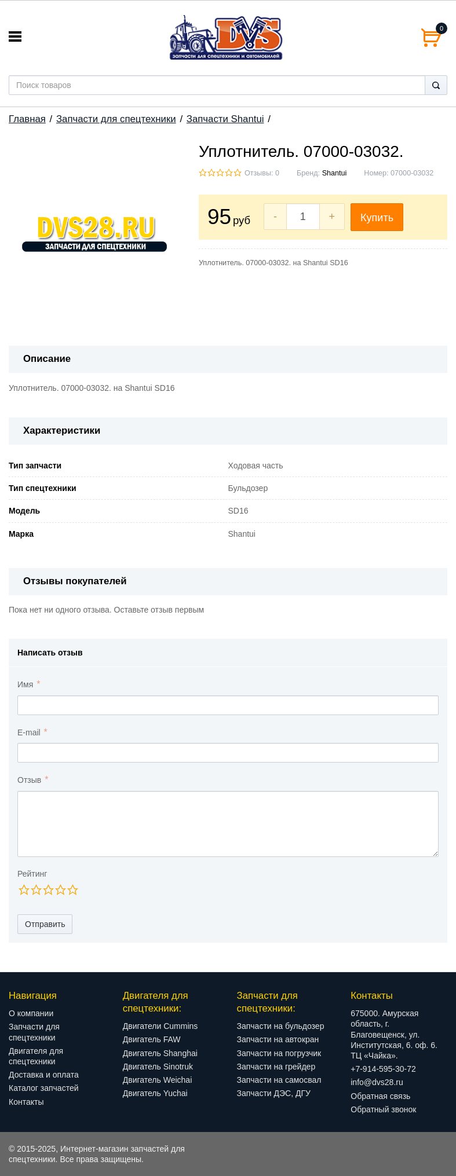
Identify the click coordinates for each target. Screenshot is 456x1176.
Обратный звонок (383, 1109)
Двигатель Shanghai (160, 1053)
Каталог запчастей (44, 1088)
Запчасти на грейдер (276, 1066)
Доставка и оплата (44, 1074)
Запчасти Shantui (225, 118)
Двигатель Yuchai (155, 1093)
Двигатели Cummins (160, 1026)
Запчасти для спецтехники (116, 118)
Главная (27, 118)
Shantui (334, 173)
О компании (31, 1013)
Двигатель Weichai (157, 1080)
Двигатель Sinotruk (158, 1066)
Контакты (26, 1102)
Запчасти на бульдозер (280, 1026)
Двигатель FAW (152, 1039)
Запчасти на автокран (278, 1039)
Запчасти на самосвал (279, 1080)
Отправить (45, 924)
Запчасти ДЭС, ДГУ (274, 1093)
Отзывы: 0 (262, 173)
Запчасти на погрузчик (279, 1053)
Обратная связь (380, 1096)
